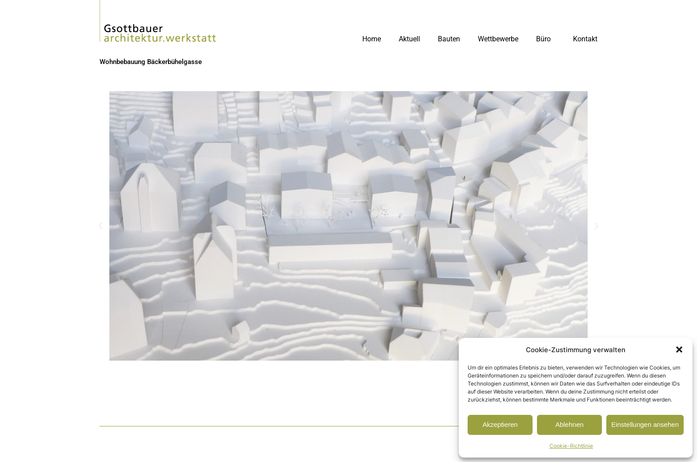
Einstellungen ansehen (645, 424)
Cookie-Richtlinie (571, 445)
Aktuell (409, 39)
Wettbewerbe (498, 39)
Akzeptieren (499, 424)
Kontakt (585, 39)
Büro (545, 39)
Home (371, 39)
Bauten (449, 39)
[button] (679, 349)
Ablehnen (569, 424)
